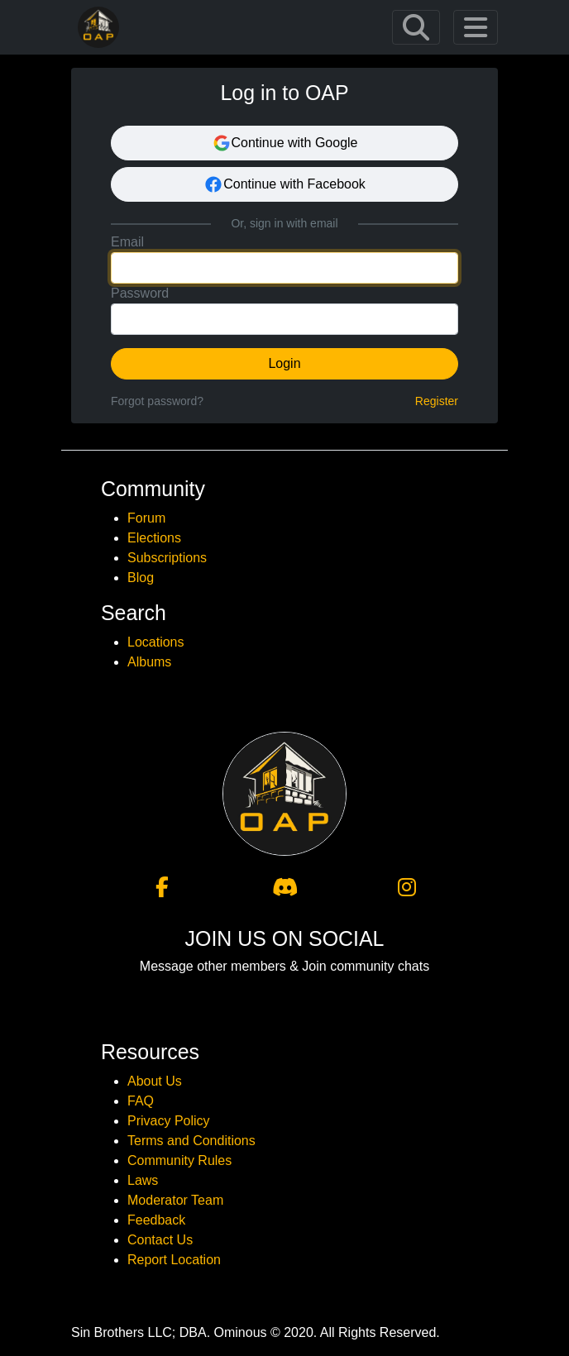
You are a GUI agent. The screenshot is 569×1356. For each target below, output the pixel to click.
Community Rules (179, 1160)
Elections (154, 538)
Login (284, 363)
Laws (142, 1180)
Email (127, 242)
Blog (140, 578)
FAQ (140, 1101)
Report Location (174, 1260)
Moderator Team (175, 1200)
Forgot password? (157, 401)
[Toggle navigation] (416, 27)
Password (140, 293)
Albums (149, 662)
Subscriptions (167, 558)
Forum (146, 518)
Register (436, 401)
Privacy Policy (168, 1121)
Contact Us (160, 1240)
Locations (155, 642)
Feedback (156, 1220)
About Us (154, 1081)
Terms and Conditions (191, 1141)
